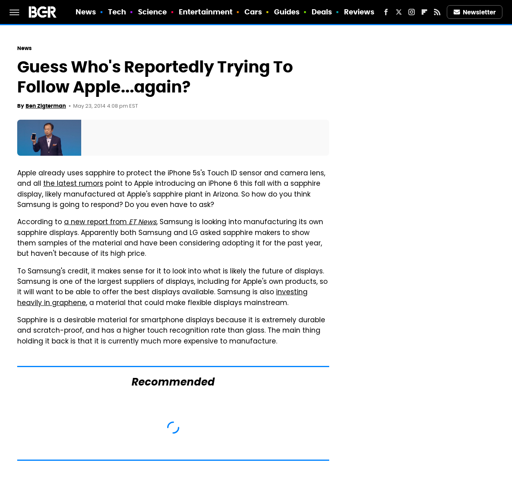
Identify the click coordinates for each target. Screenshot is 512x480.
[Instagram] (411, 12)
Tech (117, 11)
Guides (287, 11)
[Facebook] (386, 12)
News (86, 11)
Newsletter (475, 12)
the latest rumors (73, 184)
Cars (253, 11)
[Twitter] (399, 12)
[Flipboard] (424, 12)
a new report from (110, 222)
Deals (322, 11)
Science (152, 11)
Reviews (359, 11)
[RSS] (437, 12)
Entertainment (205, 11)
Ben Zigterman (46, 105)
